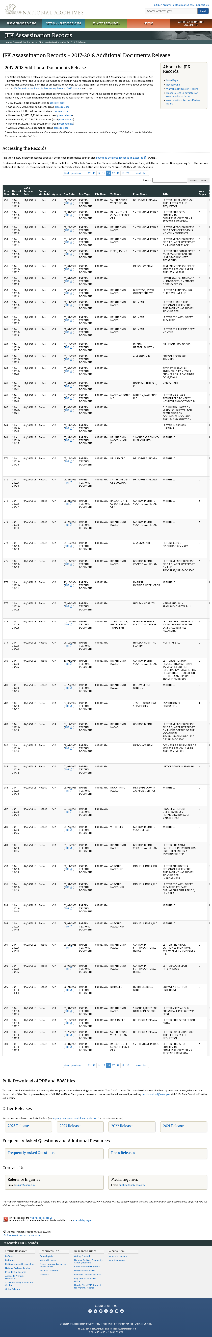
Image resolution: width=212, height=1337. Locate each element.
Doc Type (84, 194)
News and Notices (118, 1256)
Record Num (16, 192)
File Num (100, 194)
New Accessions (117, 1260)
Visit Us (148, 23)
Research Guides (85, 1251)
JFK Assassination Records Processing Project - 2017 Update (47, 88)
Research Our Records (21, 23)
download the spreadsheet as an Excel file (119, 157)
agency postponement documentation (75, 1118)
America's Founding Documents (191, 23)
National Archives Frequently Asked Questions (88, 1261)
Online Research (16, 1251)
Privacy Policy (93, 1323)
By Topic (9, 1256)
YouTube (111, 1311)
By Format (10, 1260)
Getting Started (82, 1256)
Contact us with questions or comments (22, 1235)
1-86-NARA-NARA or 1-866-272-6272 (106, 1332)
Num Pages (202, 192)
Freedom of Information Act (115, 1323)
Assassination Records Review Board (183, 101)
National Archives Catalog (18, 1267)
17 (113, 173)
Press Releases (123, 1153)
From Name (140, 194)
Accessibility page (82, 1220)
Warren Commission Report (182, 88)
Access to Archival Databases (14, 1277)
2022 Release (121, 1126)
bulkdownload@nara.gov (156, 1094)
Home (8, 42)
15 (103, 173)
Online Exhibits (12, 1289)
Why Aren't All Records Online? (85, 1280)
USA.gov (148, 1323)
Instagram (101, 1311)
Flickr (122, 1311)
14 (99, 173)
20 (127, 173)
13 (94, 173)
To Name (115, 194)
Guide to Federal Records (87, 1266)
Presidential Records (15, 1271)
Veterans (44, 1274)
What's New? (117, 1251)
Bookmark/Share (185, 4)
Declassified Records (85, 1270)
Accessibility (78, 1323)
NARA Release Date (28, 191)
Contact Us (202, 4)
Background (173, 84)
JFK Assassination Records (51, 42)
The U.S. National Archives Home (44, 9)
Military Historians (48, 1260)
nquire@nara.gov (25, 1185)
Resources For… (50, 1251)
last (145, 173)
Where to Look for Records (87, 1274)
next (138, 173)
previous (76, 173)
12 (89, 173)
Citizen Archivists (164, 4)
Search (203, 10)
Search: (147, 180)
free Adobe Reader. (41, 1217)
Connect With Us (106, 1305)
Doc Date (69, 194)
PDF (67, 203)
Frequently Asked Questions (31, 1153)
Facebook (90, 1311)
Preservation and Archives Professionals (53, 1265)
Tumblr (106, 1311)
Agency (56, 194)
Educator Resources (106, 23)
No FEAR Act (136, 1323)
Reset (204, 180)
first (66, 173)
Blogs (117, 1311)
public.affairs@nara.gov (132, 1185)
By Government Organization (19, 1263)
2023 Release (69, 1126)
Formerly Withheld (44, 192)
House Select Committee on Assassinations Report (182, 94)
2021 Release (173, 1126)
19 (123, 173)
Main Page (172, 80)
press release (57, 102)
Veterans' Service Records (63, 23)
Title (165, 194)
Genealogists (46, 1256)
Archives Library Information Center (19, 1284)
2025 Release (18, 1126)
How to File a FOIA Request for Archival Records (87, 1286)
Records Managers (49, 1270)
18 (118, 173)
